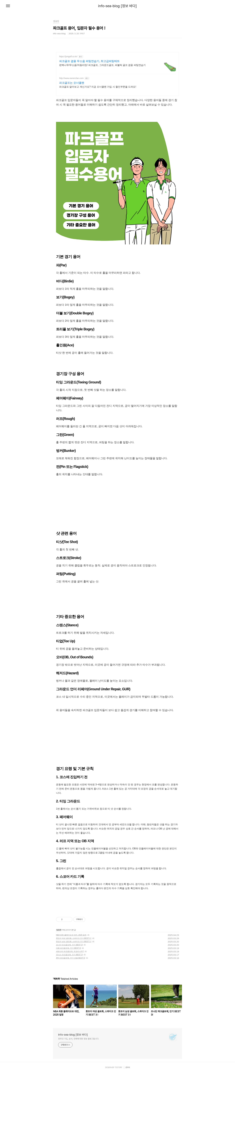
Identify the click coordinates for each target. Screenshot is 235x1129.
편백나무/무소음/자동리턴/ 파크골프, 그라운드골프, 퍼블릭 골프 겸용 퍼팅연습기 (102, 65)
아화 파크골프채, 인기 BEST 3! (68, 1004)
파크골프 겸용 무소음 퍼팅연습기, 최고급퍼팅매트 (89, 61)
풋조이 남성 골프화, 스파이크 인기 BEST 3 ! (73, 998)
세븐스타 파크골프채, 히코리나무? (70, 1007)
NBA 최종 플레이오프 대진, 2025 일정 (71, 991)
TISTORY (118, 1123)
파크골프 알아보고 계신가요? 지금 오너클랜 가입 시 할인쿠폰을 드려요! (97, 87)
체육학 (58, 986)
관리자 (127, 1123)
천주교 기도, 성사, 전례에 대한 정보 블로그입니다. (78, 1095)
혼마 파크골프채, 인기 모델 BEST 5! (70, 1014)
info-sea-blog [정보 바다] (117, 6)
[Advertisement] (117, 135)
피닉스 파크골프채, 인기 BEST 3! (69, 1011)
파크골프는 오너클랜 (71, 82)
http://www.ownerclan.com (71, 78)
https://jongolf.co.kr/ (68, 56)
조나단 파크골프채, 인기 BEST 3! (69, 1001)
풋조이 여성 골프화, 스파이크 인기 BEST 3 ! (73, 994)
